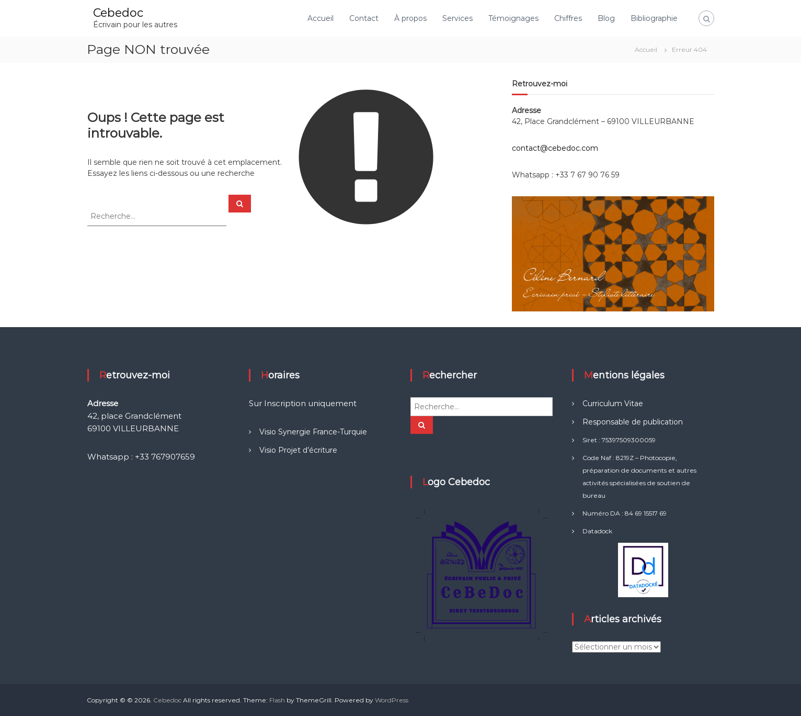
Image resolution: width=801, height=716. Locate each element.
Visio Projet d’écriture (298, 450)
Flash (277, 700)
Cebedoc (118, 13)
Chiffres (568, 18)
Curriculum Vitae (612, 403)
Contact (364, 18)
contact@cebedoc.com (555, 148)
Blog (606, 18)
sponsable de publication (638, 422)
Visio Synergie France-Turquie (313, 432)
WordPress (391, 700)
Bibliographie (654, 18)
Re (587, 422)
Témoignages (513, 18)
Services (457, 18)
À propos (410, 18)
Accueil (320, 18)
